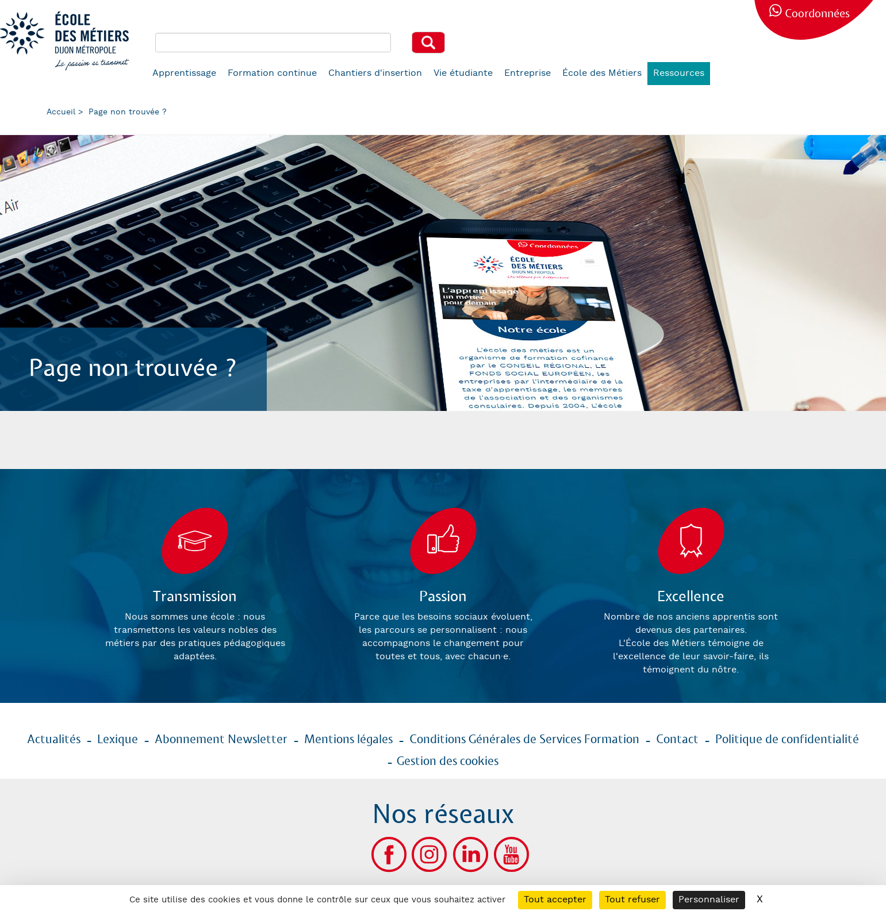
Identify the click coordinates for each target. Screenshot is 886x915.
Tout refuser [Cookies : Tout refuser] (632, 900)
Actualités (53, 740)
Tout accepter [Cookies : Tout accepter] (555, 900)
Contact (677, 740)
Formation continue (272, 73)
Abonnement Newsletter (221, 740)
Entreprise (527, 73)
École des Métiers (602, 73)
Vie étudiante (463, 73)
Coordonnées (817, 14)
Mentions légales (348, 740)
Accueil (61, 112)
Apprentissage (184, 73)
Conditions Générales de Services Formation (524, 740)
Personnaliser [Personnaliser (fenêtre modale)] (708, 900)
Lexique (117, 740)
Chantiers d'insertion (375, 73)
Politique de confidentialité (787, 740)
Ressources (678, 73)
